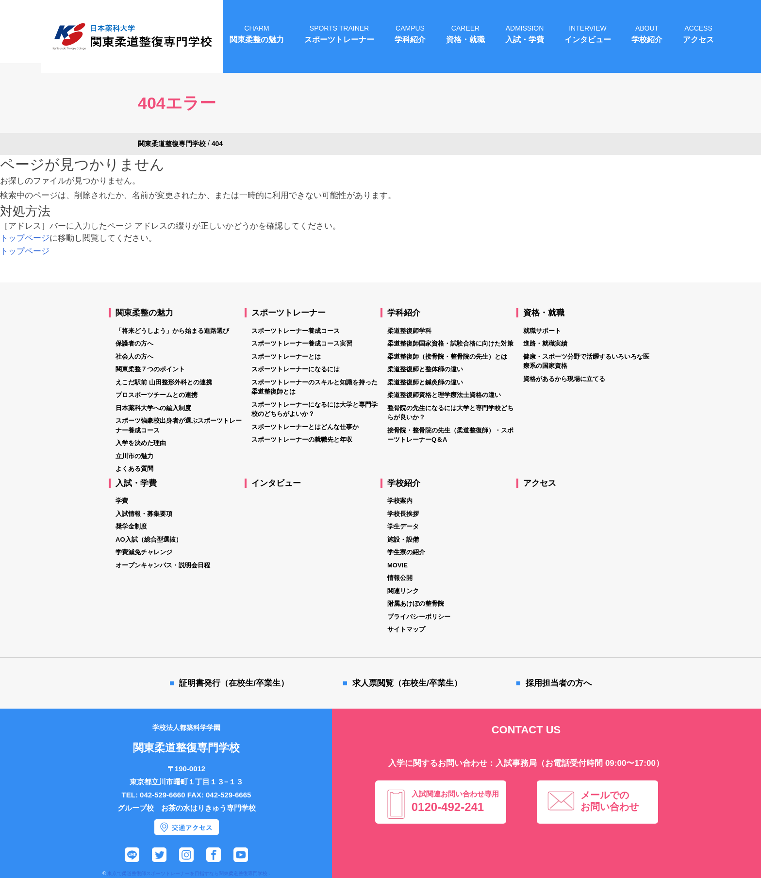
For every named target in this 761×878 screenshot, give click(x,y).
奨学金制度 (131, 526)
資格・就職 (543, 312)
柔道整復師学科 (409, 330)
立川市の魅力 (134, 456)
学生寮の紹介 (406, 552)
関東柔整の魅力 (144, 312)
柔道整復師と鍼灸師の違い (425, 382)
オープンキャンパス (716, 740)
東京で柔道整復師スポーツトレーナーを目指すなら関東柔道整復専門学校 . (188, 873)
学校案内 (400, 500)
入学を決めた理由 (141, 443)
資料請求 (716, 813)
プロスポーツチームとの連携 (157, 394)
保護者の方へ (134, 343)
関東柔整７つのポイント (150, 369)
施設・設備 (403, 539)
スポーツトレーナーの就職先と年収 (301, 439)
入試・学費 (136, 483)
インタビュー (276, 483)
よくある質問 (134, 468)
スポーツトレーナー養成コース (295, 330)
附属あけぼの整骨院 (415, 603)
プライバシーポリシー (418, 616)
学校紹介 (403, 483)
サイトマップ (406, 629)
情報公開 (400, 577)
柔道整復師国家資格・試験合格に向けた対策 (450, 343)
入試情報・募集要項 (144, 513)
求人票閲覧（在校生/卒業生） (407, 683)
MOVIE (397, 565)
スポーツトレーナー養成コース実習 (301, 343)
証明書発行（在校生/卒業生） (234, 683)
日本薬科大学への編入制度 (153, 408)
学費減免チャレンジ (144, 552)
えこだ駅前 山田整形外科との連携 (164, 382)
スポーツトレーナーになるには (295, 369)
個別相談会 (716, 776)
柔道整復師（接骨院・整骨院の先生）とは (447, 356)
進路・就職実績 (545, 343)
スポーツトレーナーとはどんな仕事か (305, 427)
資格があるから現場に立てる (564, 378)
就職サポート (542, 330)
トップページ (25, 238)
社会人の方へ (134, 356)
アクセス (539, 483)
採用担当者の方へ (559, 683)
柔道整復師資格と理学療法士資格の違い (444, 394)
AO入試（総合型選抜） (149, 539)
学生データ (403, 526)
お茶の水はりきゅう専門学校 (208, 808)
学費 (122, 500)
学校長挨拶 (403, 513)
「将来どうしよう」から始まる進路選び (172, 330)
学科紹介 (403, 312)
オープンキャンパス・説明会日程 (163, 565)
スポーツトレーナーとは (286, 356)
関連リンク (403, 591)
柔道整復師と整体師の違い (425, 369)
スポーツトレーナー (288, 312)
